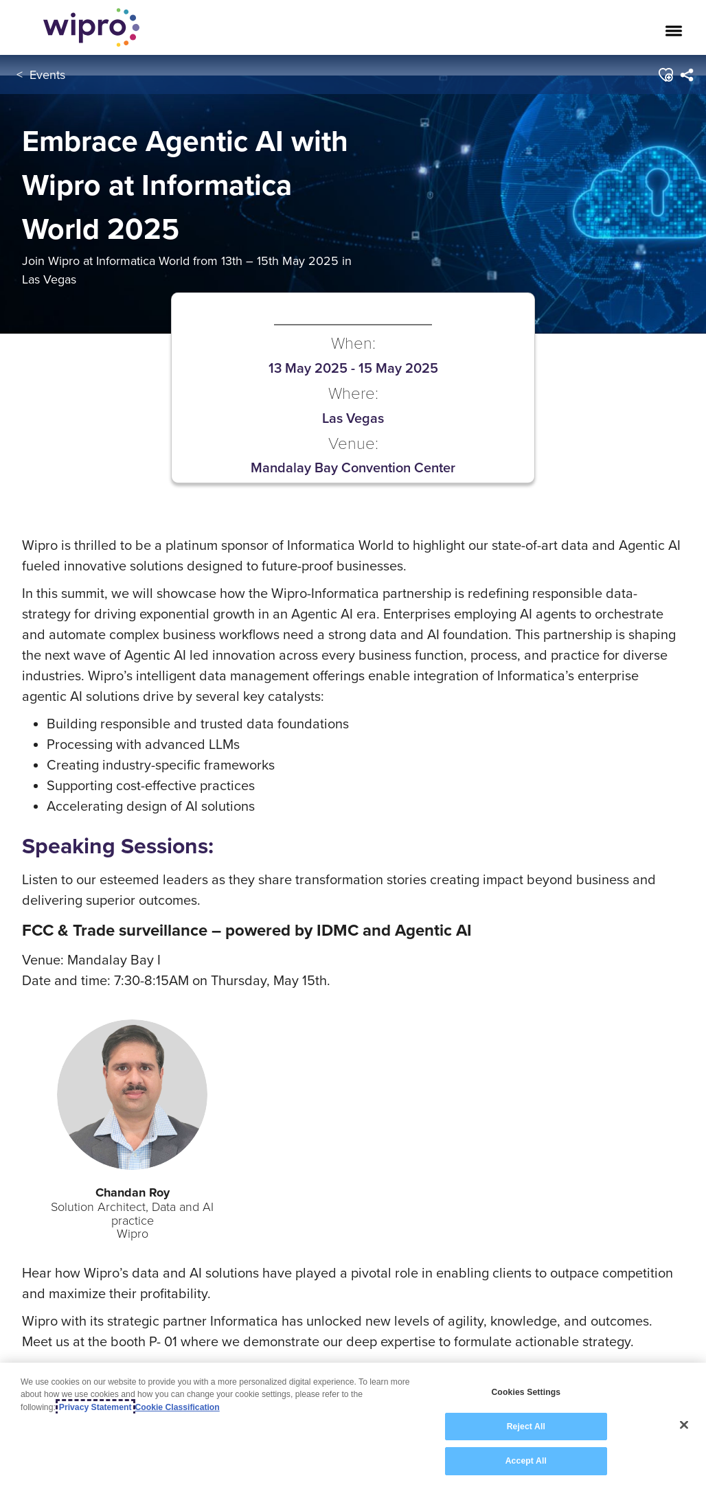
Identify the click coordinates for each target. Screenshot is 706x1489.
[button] (664, 75)
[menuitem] (686, 75)
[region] (353, 1426)
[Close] (684, 1425)
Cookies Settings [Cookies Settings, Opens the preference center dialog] (525, 1392)
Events (47, 74)
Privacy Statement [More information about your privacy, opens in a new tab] (95, 1407)
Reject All (526, 1426)
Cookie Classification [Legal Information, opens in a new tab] (177, 1407)
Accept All (526, 1461)
